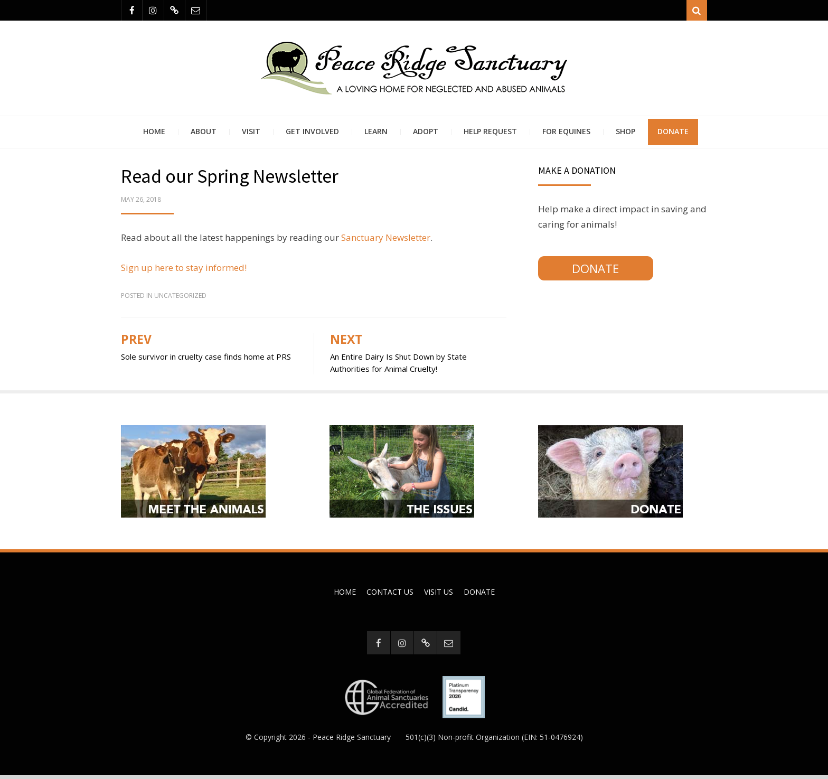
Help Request (490, 134)
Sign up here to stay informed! (184, 271)
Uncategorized (180, 298)
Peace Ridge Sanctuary (352, 741)
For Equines (566, 134)
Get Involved (312, 134)
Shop (625, 134)
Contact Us (389, 595)
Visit (251, 134)
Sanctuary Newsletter (385, 240)
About (204, 134)
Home (154, 134)
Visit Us (438, 595)
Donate (673, 134)
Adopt (425, 134)
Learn (376, 134)
